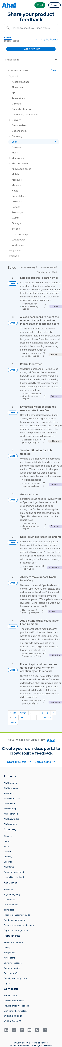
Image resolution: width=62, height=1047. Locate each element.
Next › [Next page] (47, 717)
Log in (7, 983)
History (7, 841)
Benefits (8, 862)
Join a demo (45, 761)
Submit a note (10, 995)
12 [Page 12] (33, 717)
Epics (26, 309)
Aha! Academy (10, 824)
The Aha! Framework (13, 942)
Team (6, 846)
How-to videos (11, 904)
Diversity (8, 856)
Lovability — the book (14, 877)
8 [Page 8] (10, 717)
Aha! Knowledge (11, 819)
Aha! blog (8, 889)
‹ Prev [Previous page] (23, 712)
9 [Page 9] (16, 717)
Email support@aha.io (14, 1000)
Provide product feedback (16, 1006)
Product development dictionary (19, 925)
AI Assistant (9, 958)
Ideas (8, 37)
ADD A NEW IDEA (30, 49)
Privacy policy (21, 1043)
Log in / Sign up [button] (50, 39)
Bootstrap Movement (14, 872)
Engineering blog (12, 894)
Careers (7, 851)
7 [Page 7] (53, 712)
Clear (54, 70)
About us (8, 836)
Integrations (9, 952)
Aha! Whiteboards (12, 798)
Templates (9, 910)
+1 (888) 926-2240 (13, 1016)
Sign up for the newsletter (16, 1011)
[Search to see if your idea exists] (32, 28)
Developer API (10, 973)
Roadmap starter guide (14, 920)
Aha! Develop (10, 808)
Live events (9, 899)
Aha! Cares (9, 867)
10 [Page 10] (22, 717)
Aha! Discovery (11, 788)
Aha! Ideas (9, 793)
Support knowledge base (16, 930)
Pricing (7, 947)
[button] (36, 39)
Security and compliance (15, 978)
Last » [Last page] (13, 722)
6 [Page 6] (47, 712)
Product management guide (17, 915)
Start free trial (19, 761)
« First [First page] (13, 712)
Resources (11, 41)
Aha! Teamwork (11, 814)
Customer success (13, 963)
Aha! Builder (9, 803)
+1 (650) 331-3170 (12, 1021)
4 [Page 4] (37, 712)
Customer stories (12, 968)
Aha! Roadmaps (11, 783)
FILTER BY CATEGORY (17, 70)
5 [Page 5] (42, 712)
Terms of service (39, 1043)
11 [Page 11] (27, 717)
